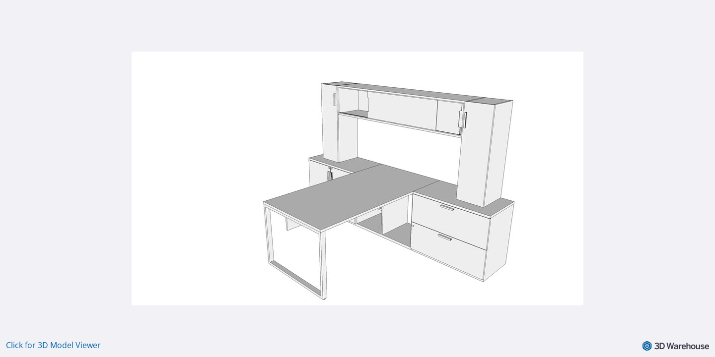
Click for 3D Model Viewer (53, 345)
